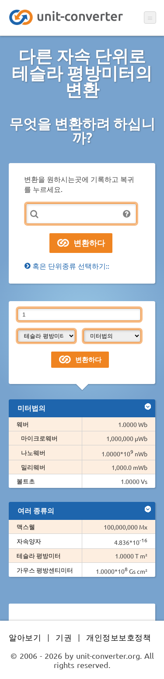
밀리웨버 (33, 467)
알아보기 (25, 637)
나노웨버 (33, 452)
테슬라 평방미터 (39, 555)
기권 (64, 637)
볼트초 (26, 481)
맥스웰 (26, 526)
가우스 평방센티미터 (45, 570)
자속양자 (29, 541)
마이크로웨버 (39, 438)
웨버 (23, 424)
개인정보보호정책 (118, 637)
